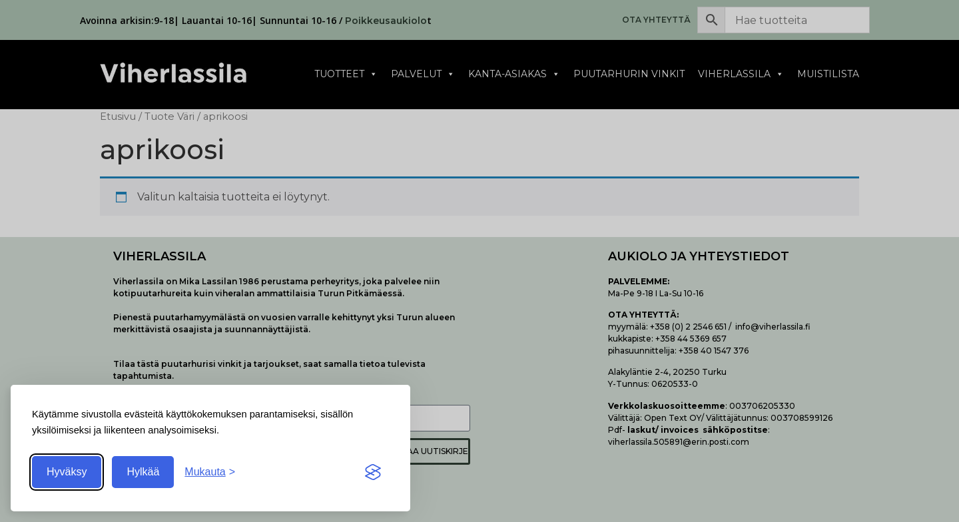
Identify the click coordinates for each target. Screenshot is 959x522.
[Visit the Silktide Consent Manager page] (373, 472)
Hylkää (143, 471)
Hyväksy (67, 471)
